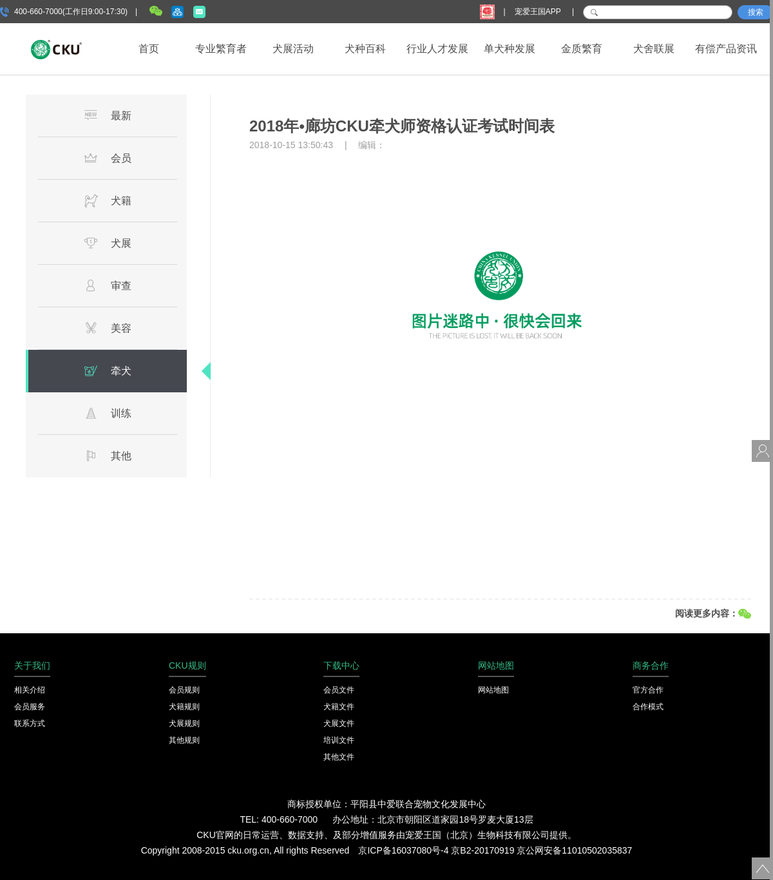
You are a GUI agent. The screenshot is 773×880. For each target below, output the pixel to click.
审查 (107, 285)
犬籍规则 (184, 706)
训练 (107, 413)
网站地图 (493, 689)
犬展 (107, 243)
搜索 (755, 12)
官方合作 (648, 689)
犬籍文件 (338, 706)
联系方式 (29, 723)
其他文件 (338, 756)
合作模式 (648, 706)
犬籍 (107, 200)
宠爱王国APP (539, 11)
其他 (107, 455)
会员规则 (184, 689)
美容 (107, 328)
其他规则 (184, 740)
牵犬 (107, 370)
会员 (107, 158)
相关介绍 (29, 689)
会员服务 (29, 706)
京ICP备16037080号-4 (403, 850)
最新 (107, 115)
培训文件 (338, 740)
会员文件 (338, 689)
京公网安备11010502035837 (574, 850)
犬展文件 (338, 723)
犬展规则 (184, 723)
